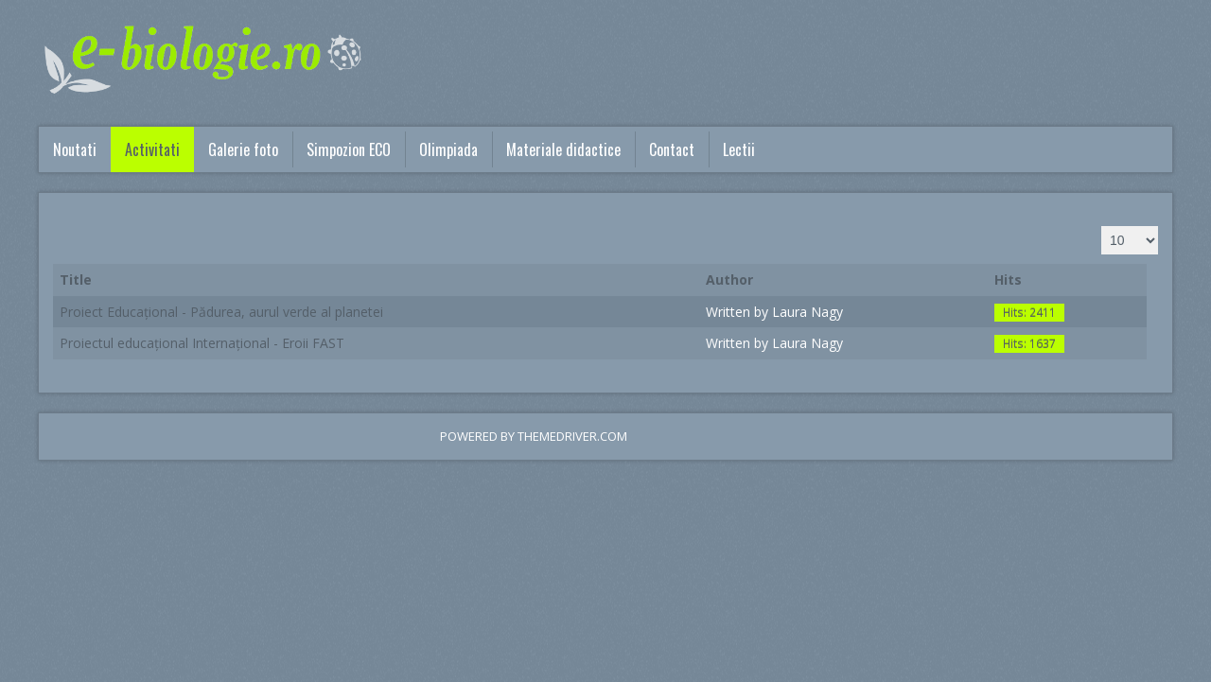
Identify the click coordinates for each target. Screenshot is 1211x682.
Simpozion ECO (349, 149)
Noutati (75, 149)
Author (729, 280)
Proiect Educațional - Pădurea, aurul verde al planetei (221, 312)
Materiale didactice (563, 149)
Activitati (152, 149)
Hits (1008, 280)
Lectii (739, 149)
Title (76, 280)
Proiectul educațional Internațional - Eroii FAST (202, 343)
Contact (671, 149)
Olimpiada (448, 149)
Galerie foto (243, 149)
